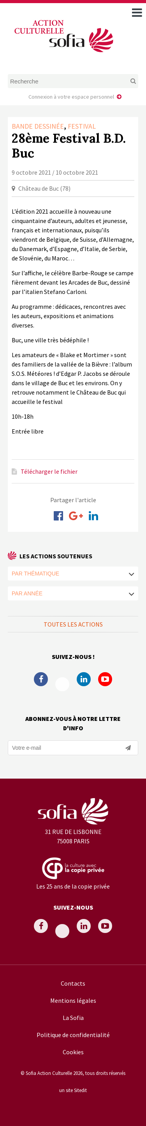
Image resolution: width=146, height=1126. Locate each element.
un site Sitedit (73, 1090)
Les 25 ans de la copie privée (73, 886)
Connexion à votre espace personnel (71, 96)
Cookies (73, 1052)
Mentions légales (73, 1000)
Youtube (105, 679)
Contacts (73, 983)
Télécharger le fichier (49, 471)
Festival (82, 126)
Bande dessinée (38, 126)
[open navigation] (137, 12)
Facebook (41, 679)
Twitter (62, 684)
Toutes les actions (73, 624)
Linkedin (84, 679)
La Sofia (73, 1018)
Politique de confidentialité (73, 1035)
